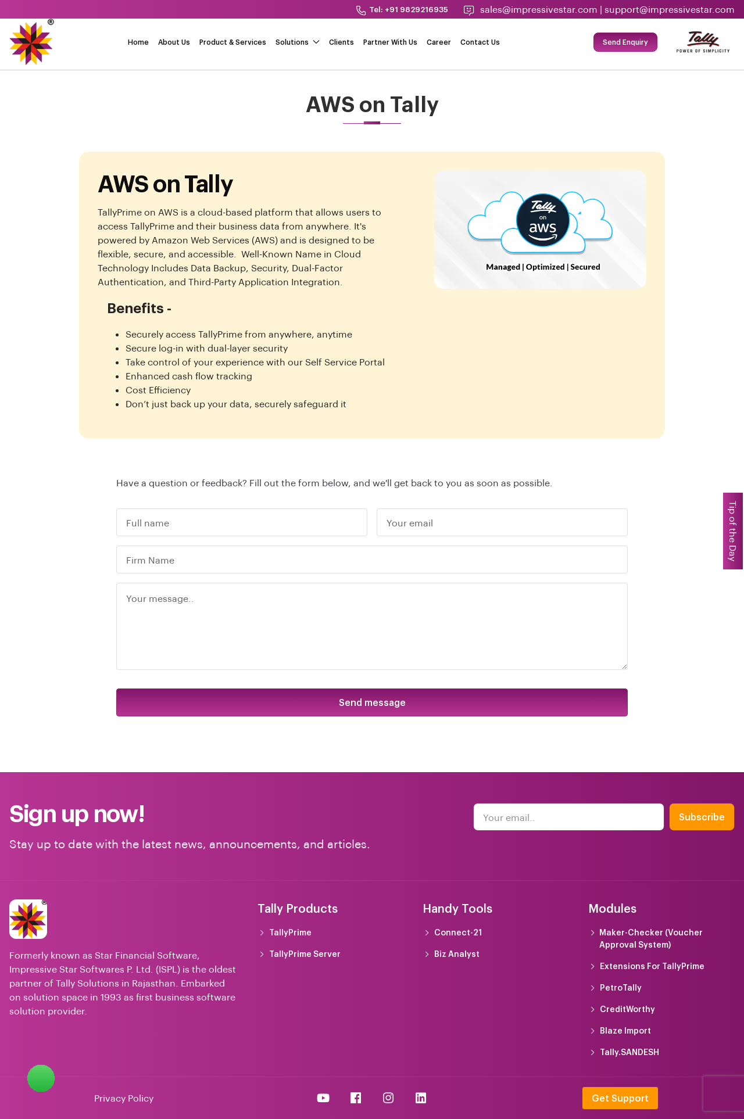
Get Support (620, 1097)
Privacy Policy (123, 1097)
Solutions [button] (298, 42)
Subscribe (702, 816)
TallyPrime (290, 932)
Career (439, 42)
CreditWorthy (627, 1009)
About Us (174, 42)
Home (138, 42)
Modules (612, 908)
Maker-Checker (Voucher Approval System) (651, 938)
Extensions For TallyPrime (652, 966)
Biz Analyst (457, 954)
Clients (341, 42)
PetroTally (621, 987)
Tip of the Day (733, 531)
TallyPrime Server (305, 954)
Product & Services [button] (232, 42)
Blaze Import (625, 1030)
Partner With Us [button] (390, 42)
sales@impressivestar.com (539, 9)
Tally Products (297, 908)
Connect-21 (458, 932)
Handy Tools (457, 908)
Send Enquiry (625, 42)
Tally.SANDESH (629, 1052)
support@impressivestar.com (669, 9)
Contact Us (480, 42)
